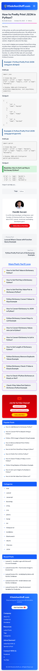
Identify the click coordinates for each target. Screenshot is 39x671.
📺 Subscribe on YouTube (19, 226)
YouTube (6, 660)
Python (22, 191)
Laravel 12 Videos (19, 406)
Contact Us (7, 619)
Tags (5, 633)
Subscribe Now (20, 415)
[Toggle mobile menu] (34, 6)
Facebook (7, 654)
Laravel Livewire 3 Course (19, 410)
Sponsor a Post (8, 646)
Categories (7, 636)
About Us (6, 617)
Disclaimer (7, 622)
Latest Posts (8, 630)
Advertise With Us (9, 643)
